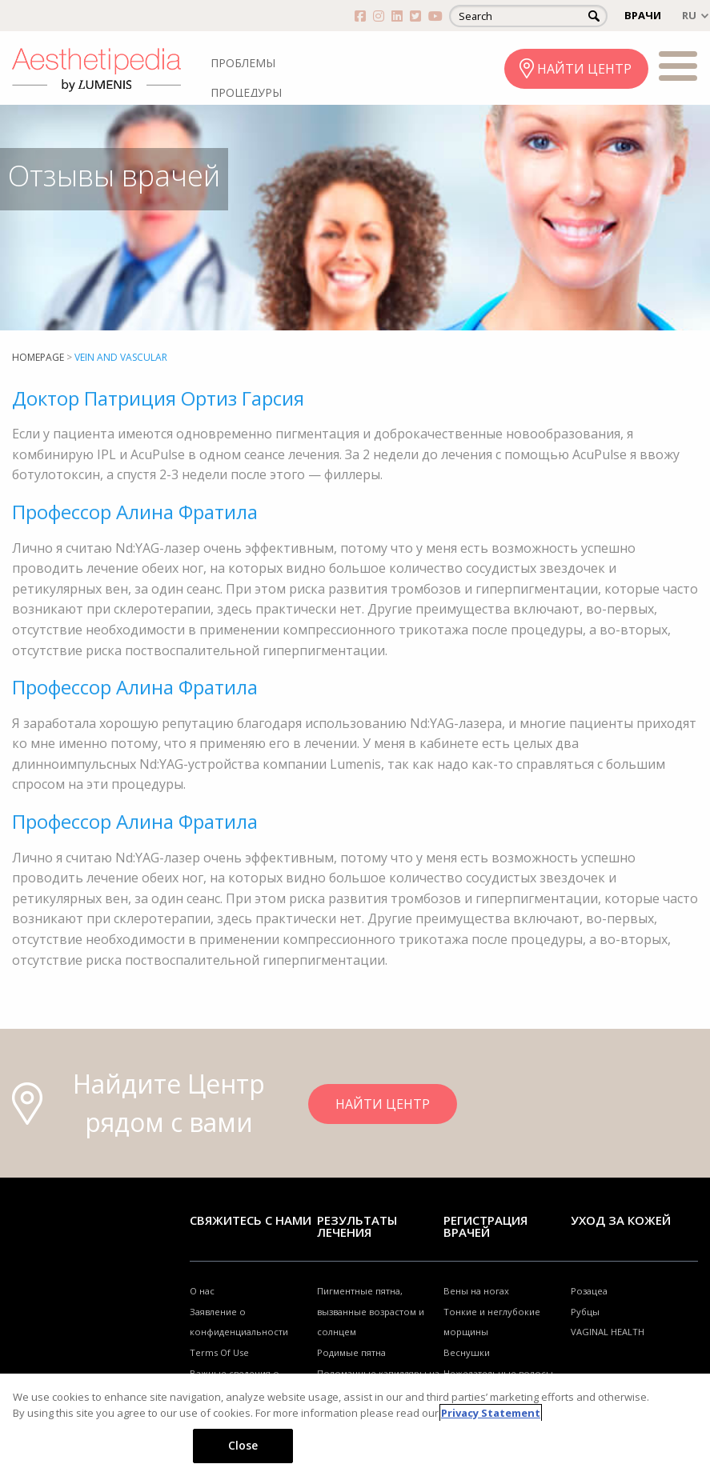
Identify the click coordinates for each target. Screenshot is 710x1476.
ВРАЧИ (642, 15)
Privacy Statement (490, 1413)
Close (243, 1445)
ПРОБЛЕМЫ (243, 62)
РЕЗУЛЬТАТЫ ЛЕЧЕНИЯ (357, 1226)
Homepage (38, 357)
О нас (202, 1291)
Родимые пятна (351, 1352)
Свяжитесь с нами (250, 1220)
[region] (355, 1425)
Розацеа (589, 1291)
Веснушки (466, 1352)
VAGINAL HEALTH (607, 1332)
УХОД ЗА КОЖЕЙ (621, 1220)
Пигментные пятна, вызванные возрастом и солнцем (370, 1311)
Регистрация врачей (485, 1226)
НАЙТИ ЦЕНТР (584, 69)
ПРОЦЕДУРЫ (246, 92)
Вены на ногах (476, 1291)
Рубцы (585, 1312)
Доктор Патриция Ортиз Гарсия (158, 398)
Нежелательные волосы (498, 1373)
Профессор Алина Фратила (135, 511)
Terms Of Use (219, 1352)
